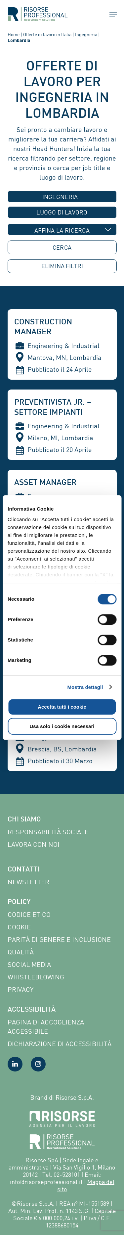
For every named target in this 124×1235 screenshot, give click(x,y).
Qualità (21, 952)
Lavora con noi (34, 844)
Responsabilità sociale (48, 832)
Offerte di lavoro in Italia (47, 34)
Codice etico (29, 914)
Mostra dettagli (85, 687)
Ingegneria (86, 34)
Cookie (19, 927)
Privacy (20, 989)
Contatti (24, 870)
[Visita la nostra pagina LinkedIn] (15, 1064)
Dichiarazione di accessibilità (59, 1044)
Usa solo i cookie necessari (62, 726)
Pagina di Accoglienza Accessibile (46, 1026)
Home (14, 34)
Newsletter (28, 882)
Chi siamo (24, 820)
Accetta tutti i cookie (62, 707)
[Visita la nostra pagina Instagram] (38, 1064)
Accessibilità (32, 1010)
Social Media (29, 964)
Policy (19, 902)
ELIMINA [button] (62, 266)
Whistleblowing (36, 977)
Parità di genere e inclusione (59, 939)
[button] (110, 14)
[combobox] (62, 196)
